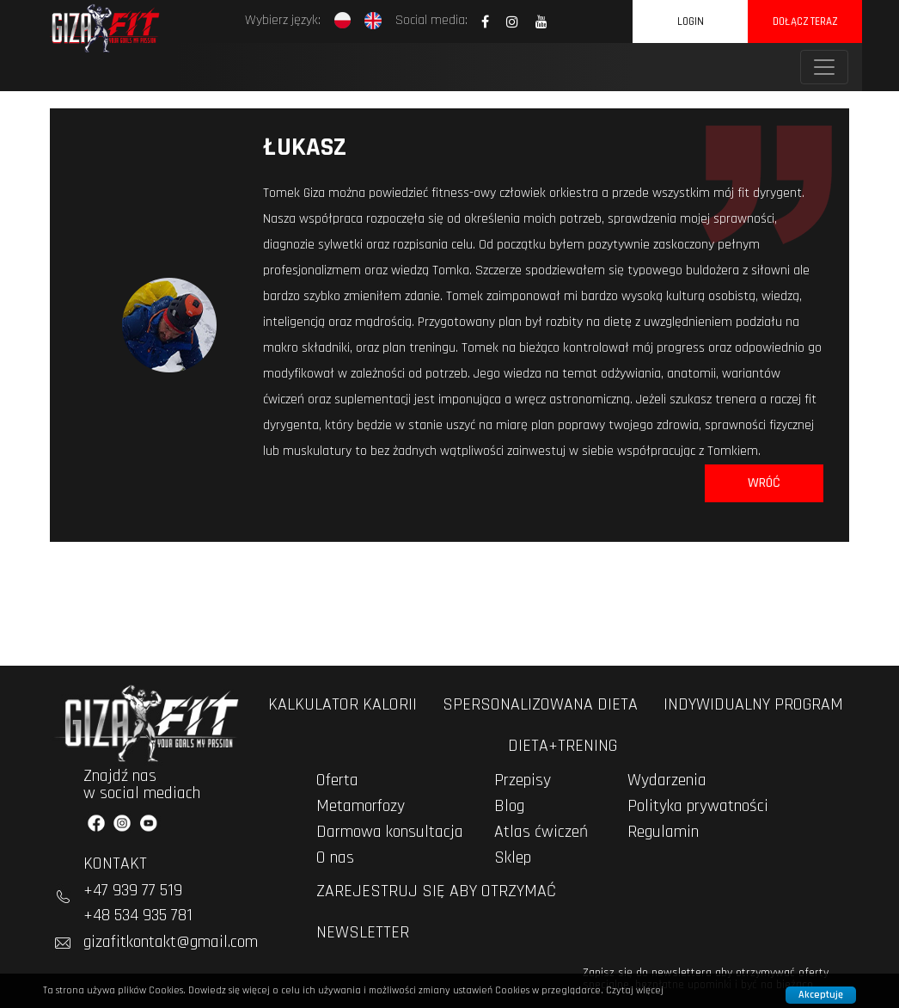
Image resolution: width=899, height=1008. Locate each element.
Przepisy (522, 780)
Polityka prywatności (697, 806)
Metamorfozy (360, 806)
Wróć (764, 483)
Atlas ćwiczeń (541, 832)
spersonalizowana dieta (540, 704)
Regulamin (663, 832)
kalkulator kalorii (342, 704)
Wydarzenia (666, 780)
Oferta (337, 780)
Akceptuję (820, 994)
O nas (335, 857)
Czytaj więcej (635, 990)
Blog (509, 806)
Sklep (512, 857)
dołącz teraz (805, 21)
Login (690, 21)
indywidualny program (753, 704)
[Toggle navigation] (824, 67)
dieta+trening (562, 745)
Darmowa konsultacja (389, 832)
